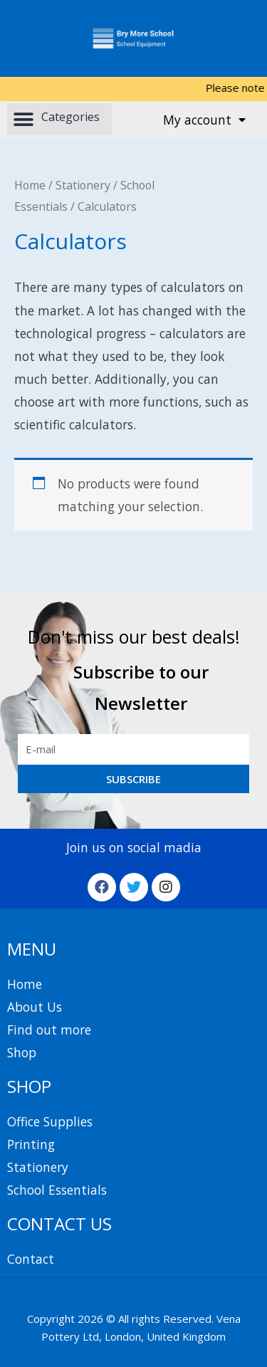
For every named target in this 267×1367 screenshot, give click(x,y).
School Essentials (57, 1189)
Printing (31, 1144)
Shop (21, 1052)
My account (204, 119)
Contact (30, 1258)
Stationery (83, 185)
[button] (59, 119)
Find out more (49, 1029)
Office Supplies (50, 1121)
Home (30, 185)
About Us (34, 1006)
